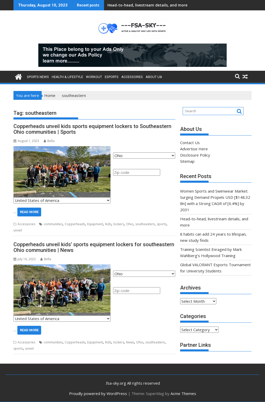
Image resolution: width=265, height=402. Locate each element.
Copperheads (75, 224)
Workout (94, 77)
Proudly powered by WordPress (98, 393)
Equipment (95, 224)
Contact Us (190, 142)
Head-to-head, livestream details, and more (147, 5)
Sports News (38, 77)
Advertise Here (194, 148)
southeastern (145, 224)
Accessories (132, 77)
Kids (108, 224)
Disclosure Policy (195, 155)
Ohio (129, 224)
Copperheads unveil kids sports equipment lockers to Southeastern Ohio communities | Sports (92, 129)
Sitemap (187, 161)
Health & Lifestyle (67, 77)
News (130, 342)
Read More (29, 212)
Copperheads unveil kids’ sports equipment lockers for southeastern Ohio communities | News (93, 247)
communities (53, 224)
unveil (17, 230)
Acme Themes (183, 393)
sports (161, 224)
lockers (118, 224)
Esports (112, 77)
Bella (49, 141)
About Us (154, 77)
